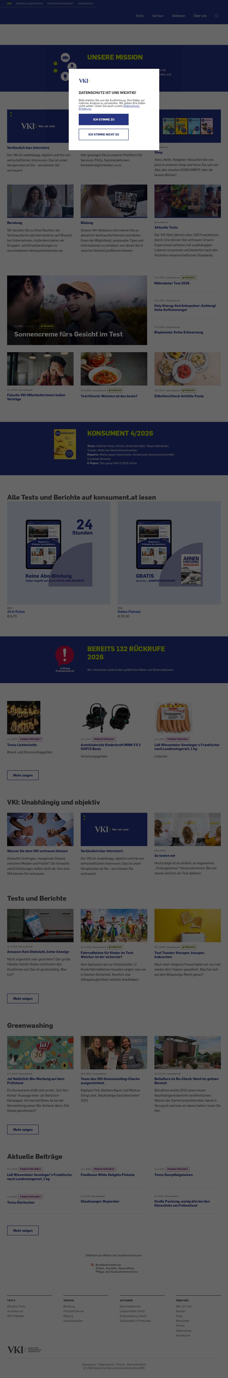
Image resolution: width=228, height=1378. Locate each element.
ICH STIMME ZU (103, 119)
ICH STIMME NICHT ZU (103, 134)
